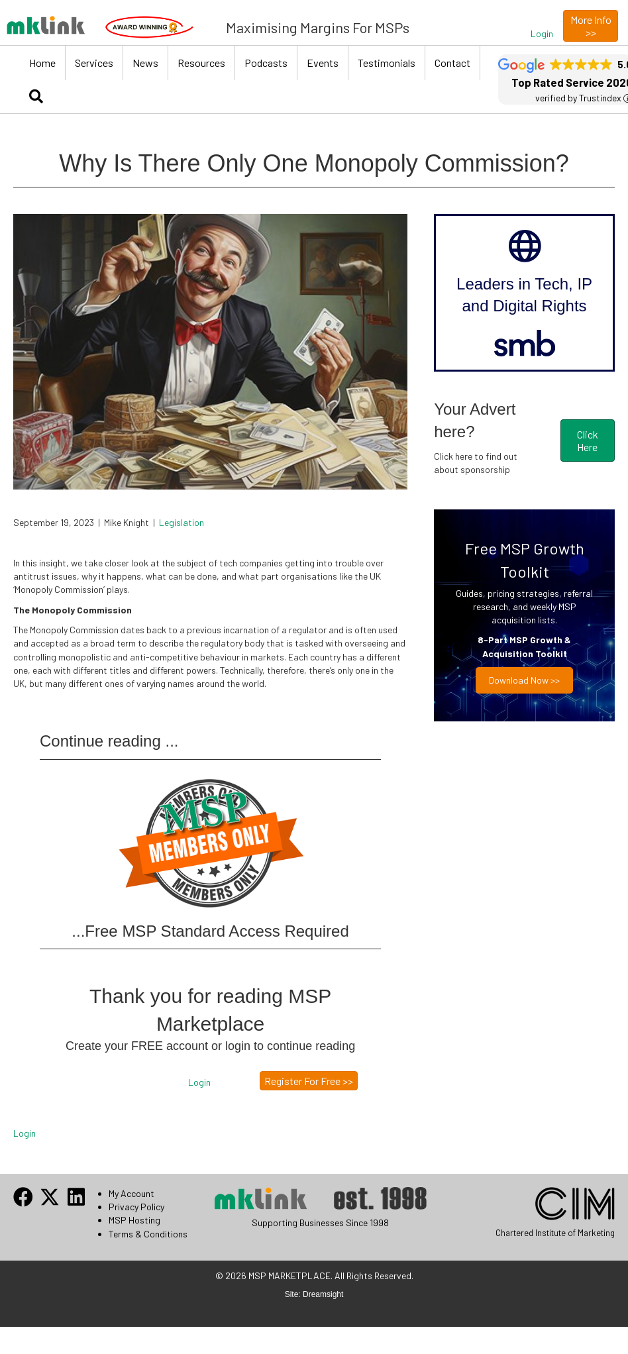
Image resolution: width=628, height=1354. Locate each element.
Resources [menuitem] (201, 62)
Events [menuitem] (323, 62)
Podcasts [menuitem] (266, 62)
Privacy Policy (136, 1206)
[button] (542, 33)
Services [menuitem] (94, 62)
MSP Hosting (134, 1219)
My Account (131, 1193)
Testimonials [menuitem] (386, 62)
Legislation (181, 522)
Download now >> (524, 680)
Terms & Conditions (148, 1233)
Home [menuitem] (42, 62)
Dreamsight (323, 1294)
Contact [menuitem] (452, 62)
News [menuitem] (145, 62)
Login (24, 1133)
